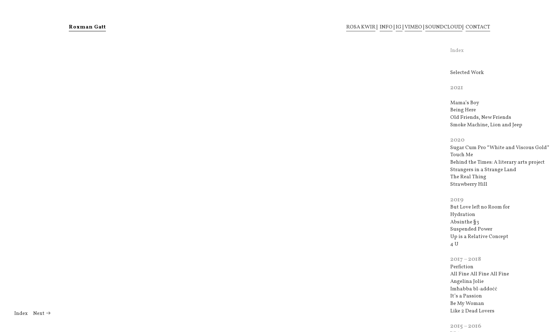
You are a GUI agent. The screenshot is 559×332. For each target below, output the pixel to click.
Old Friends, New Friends (480, 117)
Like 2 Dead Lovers (472, 311)
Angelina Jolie (467, 281)
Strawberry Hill (468, 184)
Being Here (463, 110)
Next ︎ (42, 313)
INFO (386, 27)
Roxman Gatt (87, 27)
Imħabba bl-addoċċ (473, 289)
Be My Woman (467, 303)
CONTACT (478, 27)
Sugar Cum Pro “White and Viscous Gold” (499, 148)
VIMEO (413, 27)
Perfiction (461, 267)
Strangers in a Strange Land (483, 170)
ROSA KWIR (360, 27)
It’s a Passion (466, 296)
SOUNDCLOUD (443, 27)
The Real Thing (468, 177)
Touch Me (461, 155)
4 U (454, 244)
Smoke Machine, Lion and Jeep (486, 125)
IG (399, 27)
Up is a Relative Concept (479, 237)
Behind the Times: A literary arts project (497, 162)
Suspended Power (471, 229)
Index (21, 313)
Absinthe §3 (464, 222)
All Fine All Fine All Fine (479, 274)
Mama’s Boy (464, 103)
